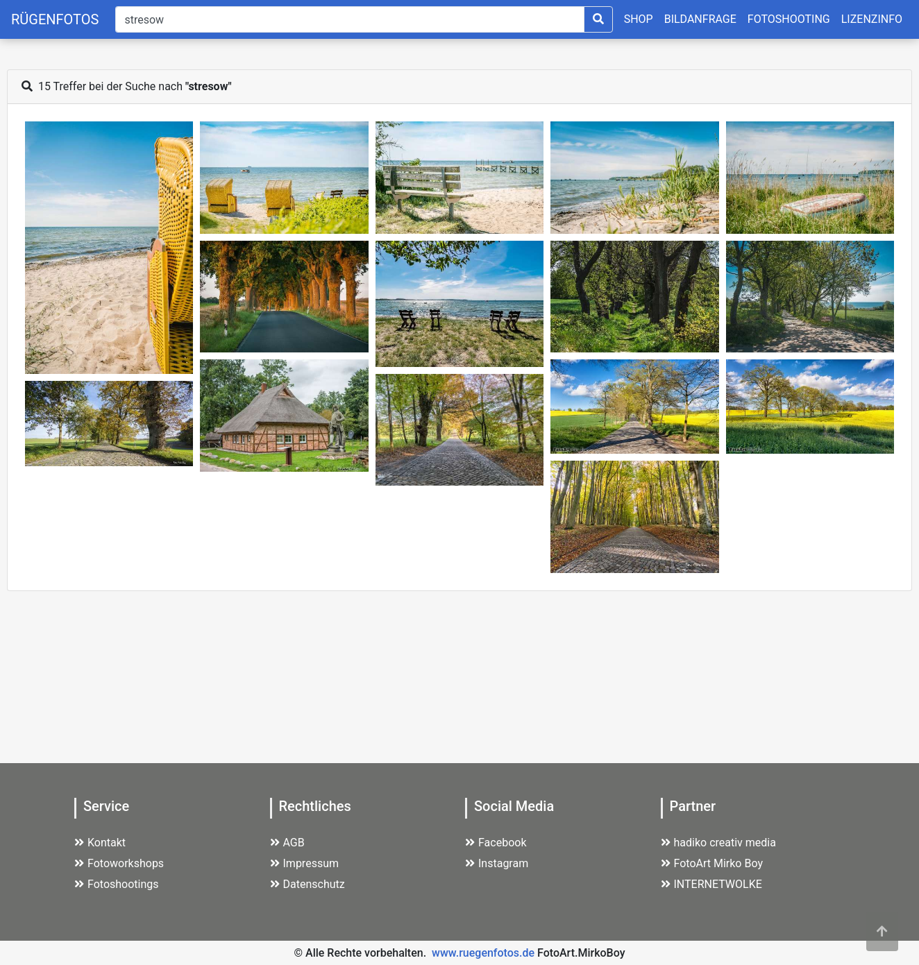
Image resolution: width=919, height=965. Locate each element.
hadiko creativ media (718, 842)
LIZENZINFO (871, 19)
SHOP (638, 19)
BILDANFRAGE (700, 19)
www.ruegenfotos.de (483, 952)
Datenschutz (307, 884)
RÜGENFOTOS (55, 19)
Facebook (495, 842)
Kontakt (100, 842)
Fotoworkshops (119, 863)
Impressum (304, 863)
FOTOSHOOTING (789, 19)
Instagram (496, 863)
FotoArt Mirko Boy (712, 863)
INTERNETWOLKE (711, 884)
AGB (287, 842)
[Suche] (349, 19)
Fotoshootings (116, 884)
